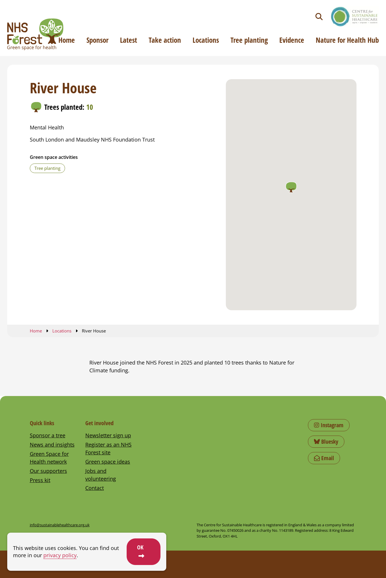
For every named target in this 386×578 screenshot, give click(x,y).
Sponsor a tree (47, 435)
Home (66, 40)
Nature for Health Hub (347, 40)
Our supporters (48, 470)
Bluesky (326, 441)
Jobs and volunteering (100, 474)
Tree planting (249, 40)
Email (324, 458)
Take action (165, 40)
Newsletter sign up (108, 435)
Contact (94, 487)
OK (140, 547)
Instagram (328, 425)
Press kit (40, 480)
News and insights (52, 444)
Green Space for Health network (49, 457)
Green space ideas (107, 461)
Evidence (291, 40)
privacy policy (60, 555)
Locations (206, 40)
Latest (128, 40)
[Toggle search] (319, 17)
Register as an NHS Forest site (108, 448)
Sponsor (97, 40)
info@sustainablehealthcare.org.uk (60, 524)
